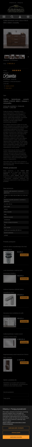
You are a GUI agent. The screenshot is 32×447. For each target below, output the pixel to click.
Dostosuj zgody (16, 432)
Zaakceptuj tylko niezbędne (16, 428)
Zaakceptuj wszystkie (16, 437)
